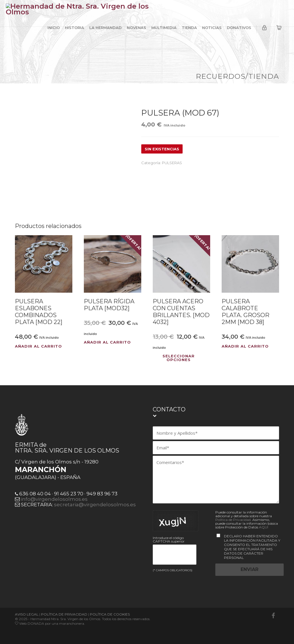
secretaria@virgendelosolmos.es (95, 504)
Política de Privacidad (233, 520)
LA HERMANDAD (105, 27)
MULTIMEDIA (164, 27)
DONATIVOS (239, 27)
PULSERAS (172, 162)
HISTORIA (74, 27)
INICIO (53, 27)
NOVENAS (136, 27)
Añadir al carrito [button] (38, 346)
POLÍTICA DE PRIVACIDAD (64, 614)
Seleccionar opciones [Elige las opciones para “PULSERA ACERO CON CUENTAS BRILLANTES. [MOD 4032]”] (179, 358)
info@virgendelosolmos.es (54, 499)
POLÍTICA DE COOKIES (110, 614)
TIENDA (189, 27)
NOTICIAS (212, 27)
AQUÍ (263, 527)
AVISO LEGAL (26, 614)
